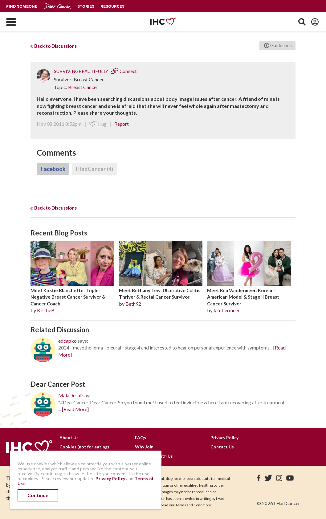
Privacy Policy (224, 437)
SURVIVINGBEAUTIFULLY (81, 71)
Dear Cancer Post (58, 384)
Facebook (53, 169)
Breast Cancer (83, 87)
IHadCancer (94, 169)
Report (121, 124)
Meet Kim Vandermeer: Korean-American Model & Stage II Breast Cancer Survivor (243, 297)
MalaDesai (69, 395)
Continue (37, 495)
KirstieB (46, 310)
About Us (69, 437)
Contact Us (222, 446)
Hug (98, 124)
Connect (124, 71)
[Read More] (75, 409)
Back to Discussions (54, 46)
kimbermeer (227, 310)
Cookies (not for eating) (84, 446)
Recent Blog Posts (59, 233)
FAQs (140, 437)
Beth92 (133, 304)
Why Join (144, 446)
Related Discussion (60, 329)
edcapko (67, 341)
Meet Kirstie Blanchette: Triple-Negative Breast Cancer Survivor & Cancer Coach (68, 297)
